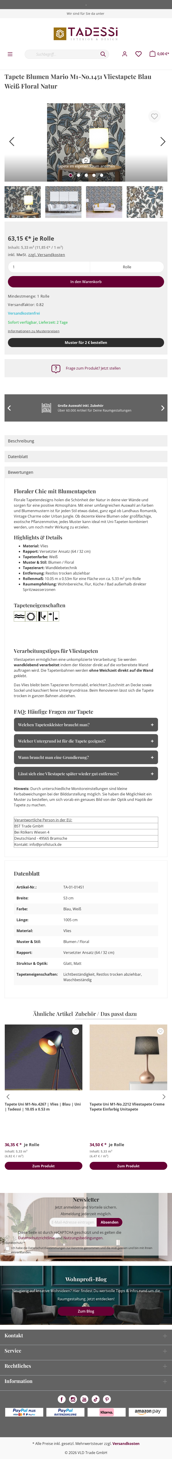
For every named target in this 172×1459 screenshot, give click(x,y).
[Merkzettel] (138, 54)
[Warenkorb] (159, 54)
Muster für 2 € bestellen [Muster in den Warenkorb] (86, 342)
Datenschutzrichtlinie (36, 1237)
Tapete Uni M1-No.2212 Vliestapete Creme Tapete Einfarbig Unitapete (127, 1107)
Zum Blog (86, 1311)
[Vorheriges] (10, 143)
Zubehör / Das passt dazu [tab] (106, 1013)
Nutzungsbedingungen (83, 1237)
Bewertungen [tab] (20, 472)
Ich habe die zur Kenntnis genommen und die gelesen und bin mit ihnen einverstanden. (81, 1250)
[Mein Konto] (124, 54)
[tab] (86, 441)
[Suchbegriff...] (61, 54)
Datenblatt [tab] (18, 456)
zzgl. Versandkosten (46, 254)
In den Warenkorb (86, 281)
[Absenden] (110, 1222)
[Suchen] (103, 54)
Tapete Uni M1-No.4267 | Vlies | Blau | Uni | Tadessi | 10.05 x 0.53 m (43, 1107)
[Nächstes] (161, 143)
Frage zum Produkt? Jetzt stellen (93, 368)
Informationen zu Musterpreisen (34, 331)
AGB (114, 1248)
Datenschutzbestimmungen (47, 1248)
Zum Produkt (43, 1166)
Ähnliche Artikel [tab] (53, 1013)
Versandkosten (126, 1443)
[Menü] (10, 54)
